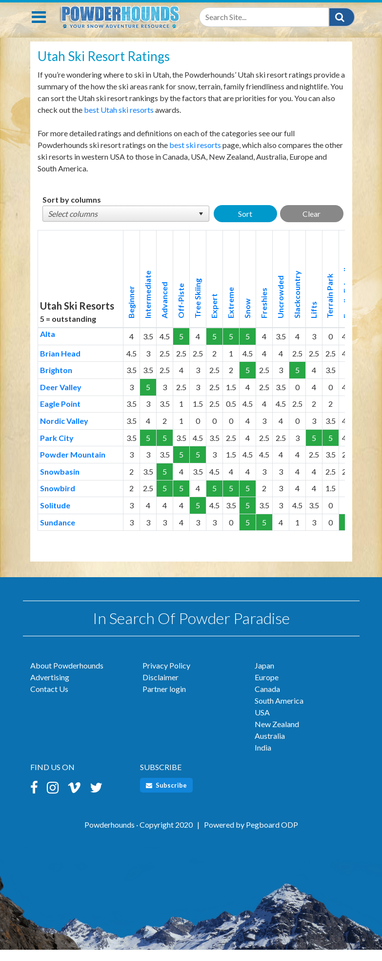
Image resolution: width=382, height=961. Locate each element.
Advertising (49, 687)
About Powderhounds (66, 676)
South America (279, 711)
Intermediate (147, 305)
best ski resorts (195, 155)
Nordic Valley (64, 431)
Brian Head (60, 364)
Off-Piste (180, 311)
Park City (57, 448)
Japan (264, 676)
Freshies (263, 313)
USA (262, 723)
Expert (214, 316)
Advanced (164, 310)
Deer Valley (60, 397)
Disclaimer (160, 687)
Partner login (164, 699)
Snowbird (57, 498)
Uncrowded (280, 307)
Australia (270, 746)
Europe (267, 687)
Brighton (56, 380)
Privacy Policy (166, 676)
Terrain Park (329, 306)
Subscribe (166, 796)
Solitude (55, 516)
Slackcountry (297, 305)
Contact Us (49, 699)
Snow (247, 319)
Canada (267, 699)
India (263, 758)
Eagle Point (60, 414)
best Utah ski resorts (119, 120)
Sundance (57, 533)
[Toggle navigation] (39, 27)
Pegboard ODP (272, 835)
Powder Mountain (72, 465)
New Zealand (277, 734)
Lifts (313, 320)
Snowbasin (60, 482)
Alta (47, 344)
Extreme (230, 313)
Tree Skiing (197, 309)
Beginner (131, 312)
